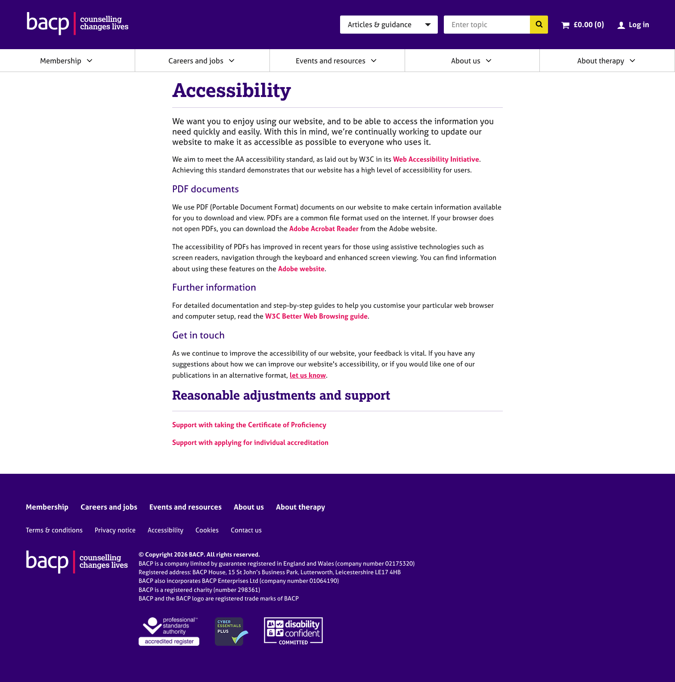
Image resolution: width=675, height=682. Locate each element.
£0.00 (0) (588, 24)
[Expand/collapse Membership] (89, 60)
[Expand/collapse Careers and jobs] (231, 60)
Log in (639, 24)
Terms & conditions (54, 530)
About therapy (600, 60)
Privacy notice (115, 530)
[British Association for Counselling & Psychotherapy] (78, 24)
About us (465, 60)
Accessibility (165, 530)
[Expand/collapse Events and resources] (373, 60)
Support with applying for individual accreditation (250, 442)
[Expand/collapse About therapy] (632, 60)
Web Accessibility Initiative (436, 159)
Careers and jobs (195, 60)
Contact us (246, 530)
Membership (60, 60)
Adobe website (301, 268)
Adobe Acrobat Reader (324, 228)
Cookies (207, 530)
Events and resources (330, 60)
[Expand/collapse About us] (488, 60)
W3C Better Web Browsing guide (316, 316)
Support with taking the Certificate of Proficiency (249, 424)
